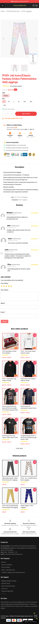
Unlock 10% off (35, 616)
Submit (5, 321)
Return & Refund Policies (8, 586)
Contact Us (4, 588)
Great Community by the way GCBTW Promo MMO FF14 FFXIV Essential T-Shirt (10, 408)
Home (3, 11)
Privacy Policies (5, 567)
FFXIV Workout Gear (13, 11)
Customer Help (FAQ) (7, 591)
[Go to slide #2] (24, 68)
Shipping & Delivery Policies (8, 581)
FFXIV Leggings (27, 11)
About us (3, 562)
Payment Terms (5, 583)
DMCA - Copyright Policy (8, 570)
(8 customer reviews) (16, 86)
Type (3, 92)
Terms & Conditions (6, 564)
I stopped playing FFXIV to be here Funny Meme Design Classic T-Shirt (29, 437)
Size (3, 98)
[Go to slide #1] (14, 68)
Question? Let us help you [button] (30, 621)
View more (19, 448)
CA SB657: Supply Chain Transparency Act (13, 572)
